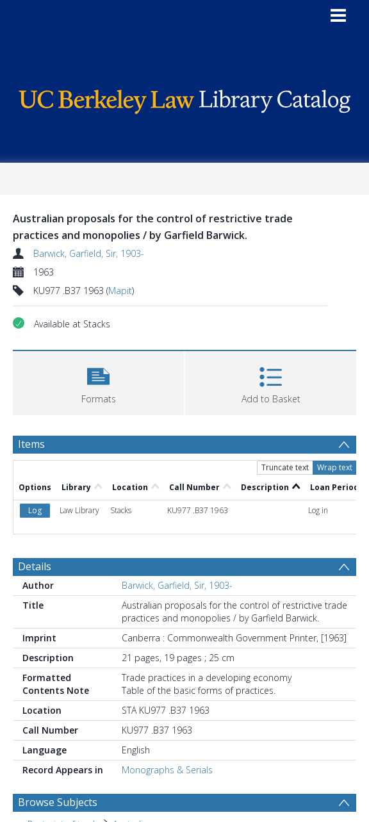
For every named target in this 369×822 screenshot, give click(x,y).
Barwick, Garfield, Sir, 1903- (88, 253)
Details (34, 566)
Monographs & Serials (167, 770)
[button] (98, 381)
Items (31, 444)
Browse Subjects (57, 802)
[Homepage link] (185, 98)
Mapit (120, 290)
